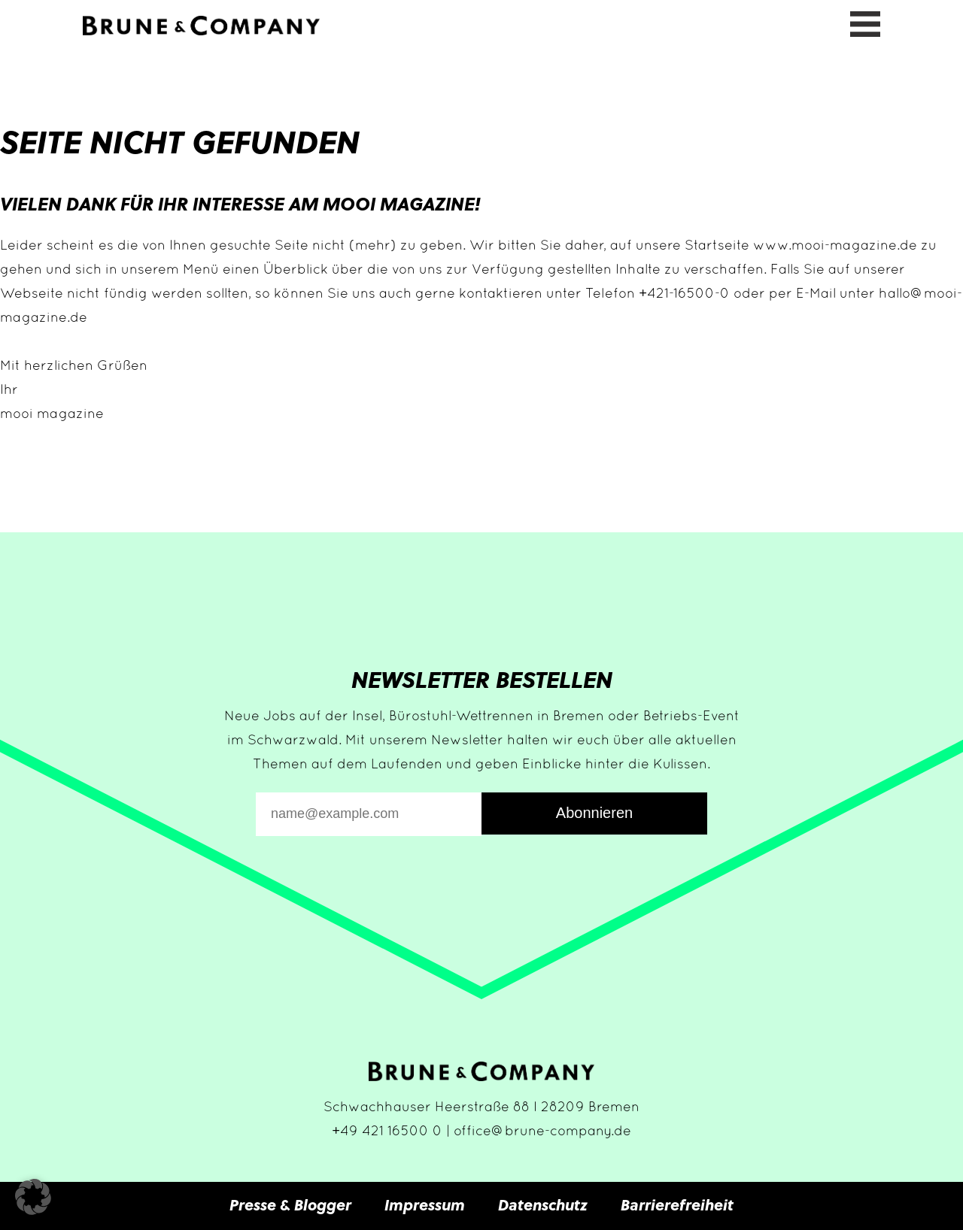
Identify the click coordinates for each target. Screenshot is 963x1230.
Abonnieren (594, 812)
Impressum (424, 1204)
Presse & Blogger (290, 1204)
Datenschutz (543, 1204)
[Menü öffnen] (865, 21)
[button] (33, 1197)
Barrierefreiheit (677, 1204)
